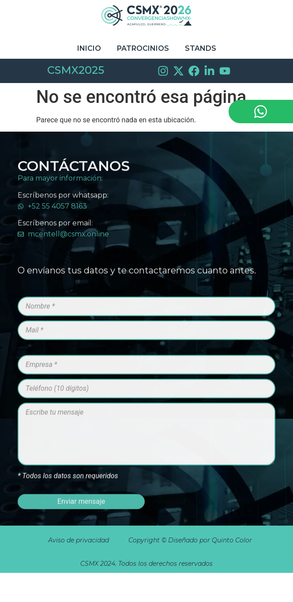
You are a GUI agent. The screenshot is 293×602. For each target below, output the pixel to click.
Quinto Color (233, 540)
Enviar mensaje (81, 514)
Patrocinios (143, 48)
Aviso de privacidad (78, 540)
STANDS (200, 48)
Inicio (89, 48)
